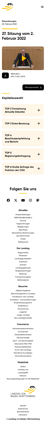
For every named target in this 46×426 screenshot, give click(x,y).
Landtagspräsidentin (23, 258)
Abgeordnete (23, 252)
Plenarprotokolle (23, 338)
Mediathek (23, 362)
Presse (23, 239)
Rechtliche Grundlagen (23, 353)
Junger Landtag (23, 315)
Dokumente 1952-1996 (23, 344)
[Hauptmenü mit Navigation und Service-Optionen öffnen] (42, 7)
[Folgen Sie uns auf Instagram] (30, 200)
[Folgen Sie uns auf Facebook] (8, 200)
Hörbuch (23, 376)
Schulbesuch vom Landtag (23, 297)
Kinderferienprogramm (23, 303)
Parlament (23, 255)
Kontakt (23, 406)
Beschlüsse (23, 230)
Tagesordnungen (23, 224)
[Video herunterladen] (5, 76)
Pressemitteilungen (23, 214)
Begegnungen (23, 227)
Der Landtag (23, 248)
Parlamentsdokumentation (23, 328)
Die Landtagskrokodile (23, 318)
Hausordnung (23, 309)
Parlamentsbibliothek (23, 347)
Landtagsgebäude (23, 268)
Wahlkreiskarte (23, 280)
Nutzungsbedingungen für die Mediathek (23, 379)
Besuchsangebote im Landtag (23, 293)
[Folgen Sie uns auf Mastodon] (37, 200)
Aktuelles (23, 210)
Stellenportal (23, 242)
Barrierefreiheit (23, 412)
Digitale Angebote (23, 290)
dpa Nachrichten (23, 236)
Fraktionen (23, 262)
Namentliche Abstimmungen (23, 233)
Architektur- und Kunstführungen (23, 300)
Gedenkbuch (23, 306)
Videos (23, 366)
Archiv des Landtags (23, 350)
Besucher (23, 286)
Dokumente (23, 324)
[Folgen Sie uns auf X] (15, 200)
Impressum (23, 415)
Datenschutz (23, 409)
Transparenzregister (23, 277)
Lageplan (23, 312)
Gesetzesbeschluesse (23, 334)
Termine (23, 221)
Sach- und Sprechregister (23, 341)
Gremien (23, 265)
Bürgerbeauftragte (23, 271)
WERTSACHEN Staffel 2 (23, 217)
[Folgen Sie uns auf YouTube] (23, 200)
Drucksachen (23, 332)
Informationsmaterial (23, 356)
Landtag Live (23, 369)
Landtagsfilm (23, 373)
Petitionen (23, 274)
